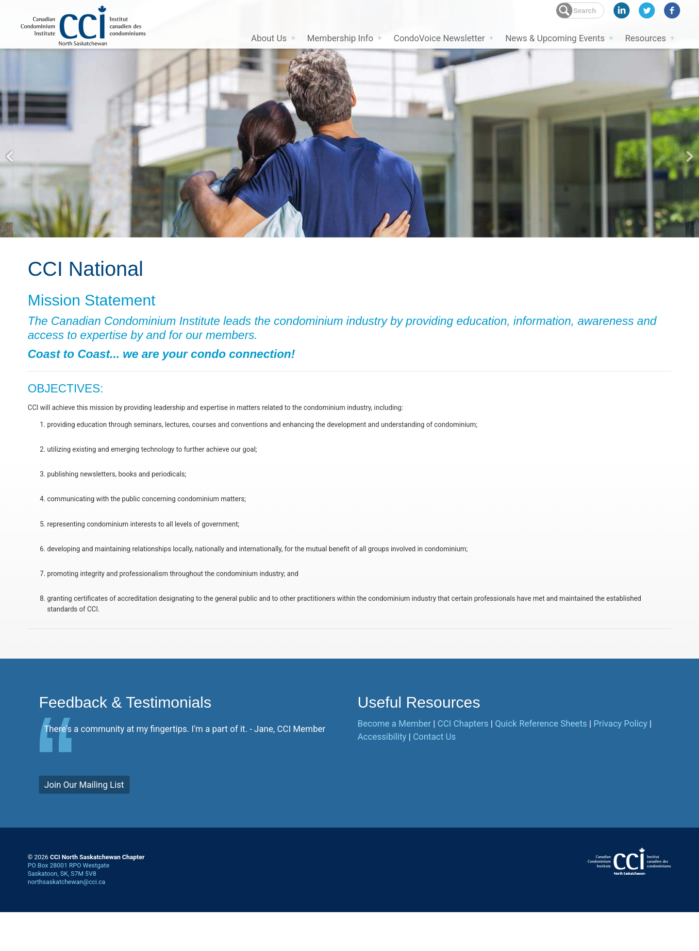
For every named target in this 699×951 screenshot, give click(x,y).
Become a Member (394, 762)
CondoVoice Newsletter (439, 37)
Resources (645, 37)
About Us (268, 37)
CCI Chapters (462, 762)
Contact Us (434, 775)
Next (689, 156)
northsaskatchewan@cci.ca (66, 920)
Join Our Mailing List (84, 823)
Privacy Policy (621, 762)
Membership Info (340, 37)
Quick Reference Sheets (541, 762)
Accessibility (382, 775)
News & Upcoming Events (555, 37)
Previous (10, 156)
